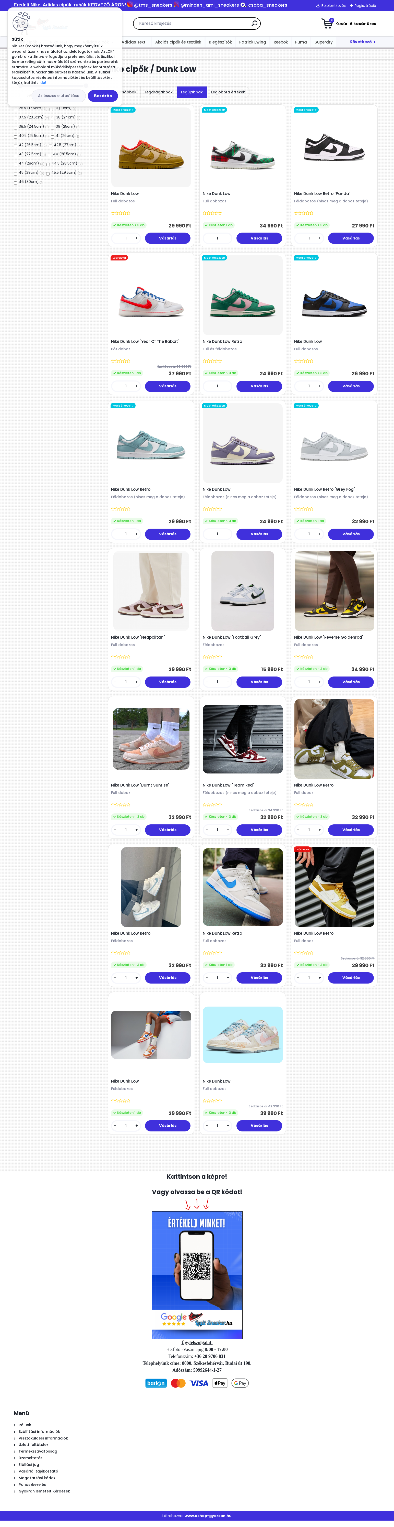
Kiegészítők (220, 42)
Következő (361, 42)
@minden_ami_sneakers (210, 5)
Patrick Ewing (252, 42)
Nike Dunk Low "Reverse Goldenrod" (329, 640)
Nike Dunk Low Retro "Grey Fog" (325, 491)
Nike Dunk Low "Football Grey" (232, 640)
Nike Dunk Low (125, 194)
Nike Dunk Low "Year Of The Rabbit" (145, 342)
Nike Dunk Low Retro (222, 342)
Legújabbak (192, 92)
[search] (254, 25)
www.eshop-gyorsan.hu (208, 1521)
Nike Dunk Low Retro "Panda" (323, 194)
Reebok (281, 42)
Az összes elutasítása (58, 95)
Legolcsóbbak (123, 92)
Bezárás (103, 96)
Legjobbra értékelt (228, 92)
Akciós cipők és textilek (178, 42)
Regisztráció (365, 5)
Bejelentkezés (333, 5)
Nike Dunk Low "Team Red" (228, 789)
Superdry (324, 42)
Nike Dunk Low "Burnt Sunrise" (140, 789)
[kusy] (126, 239)
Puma (301, 42)
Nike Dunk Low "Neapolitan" (138, 640)
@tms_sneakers (153, 5)
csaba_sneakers (267, 5)
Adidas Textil (135, 42)
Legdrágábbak (159, 92)
